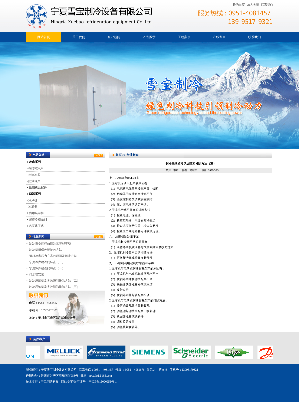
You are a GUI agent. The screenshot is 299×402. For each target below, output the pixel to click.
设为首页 (239, 4)
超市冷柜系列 (38, 219)
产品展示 (149, 37)
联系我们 (267, 4)
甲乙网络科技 (50, 381)
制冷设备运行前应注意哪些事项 (50, 243)
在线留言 (219, 37)
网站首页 (43, 37)
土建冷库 (34, 174)
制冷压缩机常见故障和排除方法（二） (54, 280)
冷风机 (32, 200)
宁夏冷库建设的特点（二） (47, 262)
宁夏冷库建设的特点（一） (47, 268)
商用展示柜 (36, 213)
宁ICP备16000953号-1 (102, 381)
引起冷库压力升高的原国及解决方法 (53, 256)
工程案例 (184, 37)
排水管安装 (36, 274)
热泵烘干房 (36, 226)
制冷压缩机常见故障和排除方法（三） (54, 286)
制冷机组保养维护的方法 (45, 249)
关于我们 (78, 37)
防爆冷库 (34, 181)
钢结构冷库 (35, 168)
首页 (119, 155)
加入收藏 (253, 4)
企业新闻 (114, 37)
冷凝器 (32, 206)
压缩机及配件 (38, 187)
